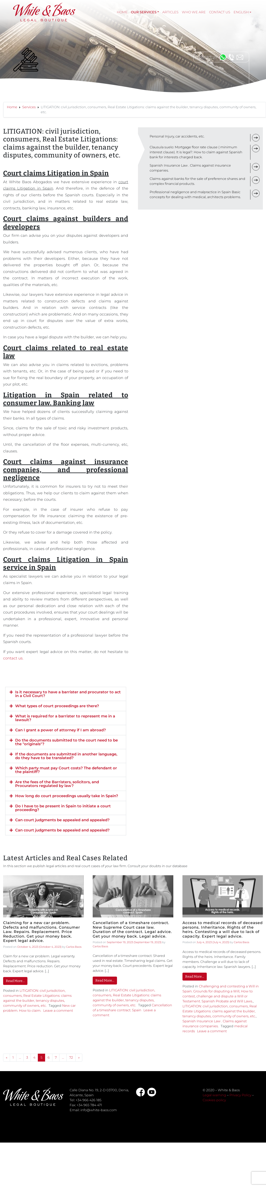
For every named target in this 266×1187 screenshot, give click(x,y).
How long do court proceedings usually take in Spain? (66, 796)
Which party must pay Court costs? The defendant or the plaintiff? (66, 770)
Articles (170, 12)
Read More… (15, 981)
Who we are (194, 12)
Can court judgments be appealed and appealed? (62, 820)
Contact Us (219, 12)
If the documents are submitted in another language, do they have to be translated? (66, 756)
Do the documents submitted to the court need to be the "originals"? (66, 742)
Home (122, 12)
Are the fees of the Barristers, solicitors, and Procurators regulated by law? (57, 784)
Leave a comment (58, 1011)
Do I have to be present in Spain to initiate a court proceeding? (63, 808)
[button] (65, 694)
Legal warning (214, 1095)
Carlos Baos (73, 946)
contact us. (13, 658)
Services (29, 107)
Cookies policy (214, 1100)
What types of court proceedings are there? (57, 706)
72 (71, 1057)
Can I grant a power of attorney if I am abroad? (60, 730)
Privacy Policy (240, 1095)
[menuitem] (242, 12)
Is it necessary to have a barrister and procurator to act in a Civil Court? (68, 694)
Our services (143, 12)
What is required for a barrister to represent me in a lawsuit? (65, 718)
